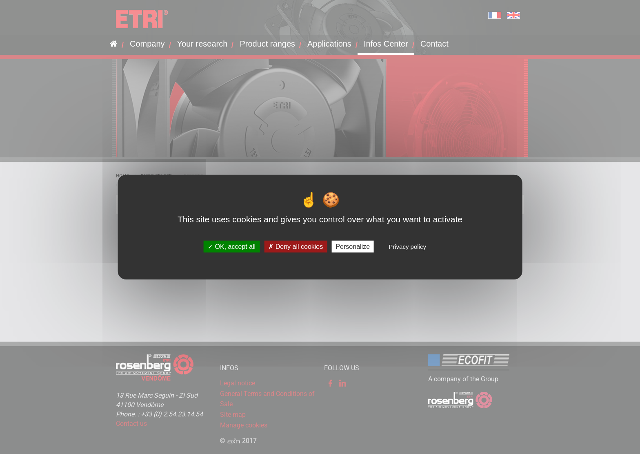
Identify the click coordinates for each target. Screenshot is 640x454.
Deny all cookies (295, 246)
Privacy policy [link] (407, 246)
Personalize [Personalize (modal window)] (353, 246)
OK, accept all (232, 246)
